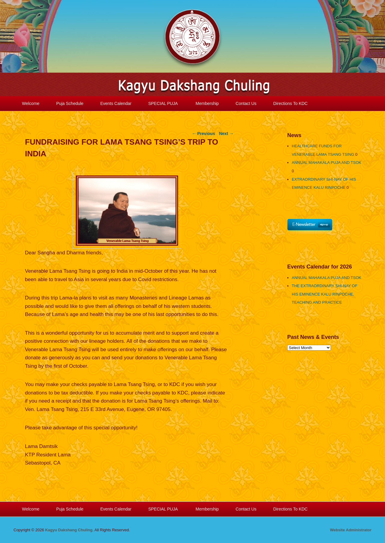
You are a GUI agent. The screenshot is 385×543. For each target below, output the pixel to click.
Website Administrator (350, 530)
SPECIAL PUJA (163, 103)
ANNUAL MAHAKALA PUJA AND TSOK (326, 162)
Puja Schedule (69, 103)
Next (226, 133)
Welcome (30, 103)
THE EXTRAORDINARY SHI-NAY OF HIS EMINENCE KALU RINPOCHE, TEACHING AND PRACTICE (324, 294)
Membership (207, 103)
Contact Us (246, 103)
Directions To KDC (290, 103)
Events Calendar (115, 103)
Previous (203, 133)
